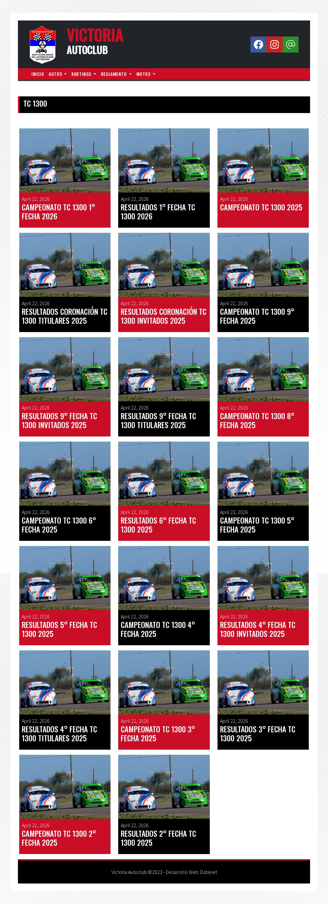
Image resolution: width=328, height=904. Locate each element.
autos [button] (56, 73)
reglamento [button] (114, 73)
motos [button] (144, 73)
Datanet (208, 872)
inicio (37, 73)
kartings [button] (81, 73)
